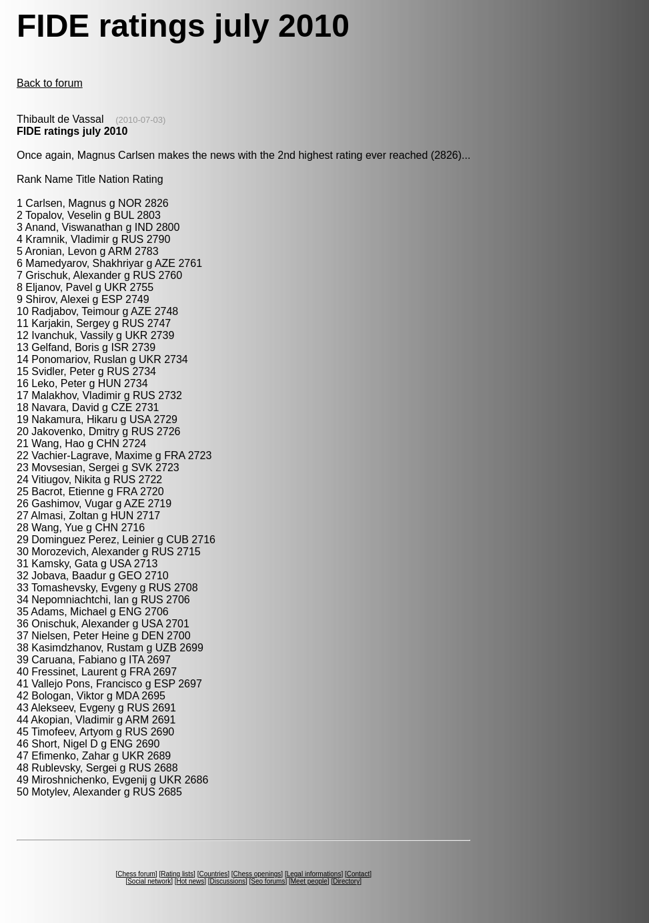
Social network (149, 881)
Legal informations (314, 874)
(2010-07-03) (140, 120)
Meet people (309, 881)
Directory (346, 881)
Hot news (191, 881)
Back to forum (50, 83)
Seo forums (268, 881)
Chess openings (257, 874)
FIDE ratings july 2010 (72, 131)
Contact (358, 874)
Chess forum (136, 874)
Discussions (227, 881)
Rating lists (177, 874)
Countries (213, 874)
